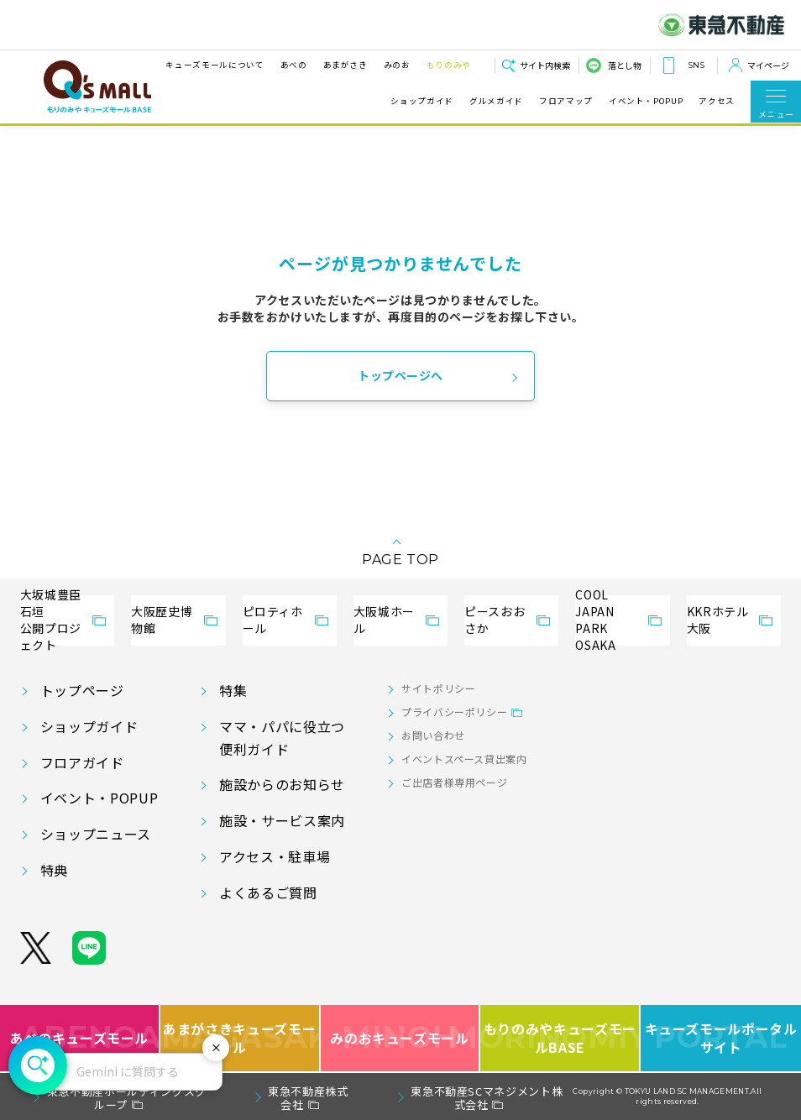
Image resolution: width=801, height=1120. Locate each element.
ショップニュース (95, 834)
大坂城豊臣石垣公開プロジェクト (50, 620)
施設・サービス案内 (282, 820)
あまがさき (345, 65)
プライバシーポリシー (454, 711)
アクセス (717, 101)
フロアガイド (82, 762)
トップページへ (400, 375)
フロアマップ (566, 101)
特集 (233, 690)
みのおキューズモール (399, 1038)
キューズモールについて (214, 65)
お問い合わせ (433, 735)
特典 (54, 870)
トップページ (82, 690)
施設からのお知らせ (282, 784)
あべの (293, 65)
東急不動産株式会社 (308, 1097)
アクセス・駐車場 (274, 856)
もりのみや (449, 65)
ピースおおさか (494, 619)
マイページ (768, 65)
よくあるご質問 (268, 892)
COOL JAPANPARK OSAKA (595, 620)
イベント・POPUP (646, 101)
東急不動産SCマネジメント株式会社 (487, 1097)
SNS (696, 65)
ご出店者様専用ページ (454, 782)
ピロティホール (273, 619)
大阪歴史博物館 (161, 619)
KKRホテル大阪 (718, 619)
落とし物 (624, 65)
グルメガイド (496, 101)
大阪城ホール (384, 619)
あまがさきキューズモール (240, 1038)
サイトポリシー (438, 688)
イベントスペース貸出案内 (464, 758)
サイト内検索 (545, 65)
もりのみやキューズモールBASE (560, 1038)
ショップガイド (421, 101)
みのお (397, 65)
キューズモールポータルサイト (721, 1038)
